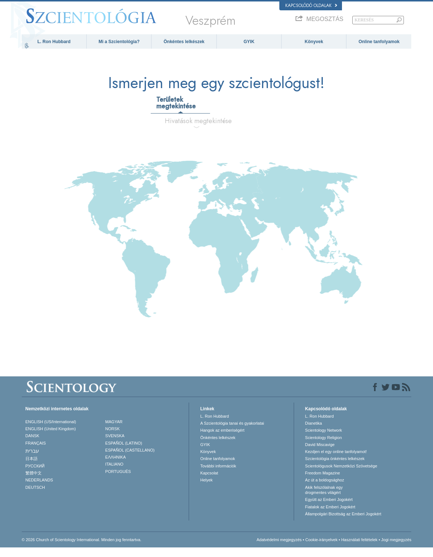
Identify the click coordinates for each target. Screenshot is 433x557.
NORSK (112, 438)
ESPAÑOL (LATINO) (123, 452)
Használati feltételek (359, 549)
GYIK (249, 41)
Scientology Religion (323, 447)
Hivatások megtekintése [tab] (198, 130)
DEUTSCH (35, 497)
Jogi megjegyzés (396, 549)
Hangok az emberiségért (222, 440)
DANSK (32, 445)
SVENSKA (115, 445)
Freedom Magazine (322, 483)
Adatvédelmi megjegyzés (278, 549)
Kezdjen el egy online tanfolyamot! (336, 461)
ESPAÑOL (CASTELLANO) (130, 460)
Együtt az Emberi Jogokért (329, 509)
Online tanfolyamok (379, 41)
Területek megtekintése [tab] (176, 112)
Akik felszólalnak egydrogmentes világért (324, 499)
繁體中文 (33, 483)
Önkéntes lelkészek (184, 41)
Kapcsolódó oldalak (311, 5)
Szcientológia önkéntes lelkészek (334, 468)
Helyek (206, 490)
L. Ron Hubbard (53, 41)
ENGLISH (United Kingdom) (50, 438)
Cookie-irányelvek (321, 549)
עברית (32, 461)
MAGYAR (114, 431)
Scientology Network (323, 440)
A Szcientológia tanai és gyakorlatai (232, 433)
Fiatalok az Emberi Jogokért (330, 516)
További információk (218, 475)
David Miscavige (320, 454)
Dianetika (313, 433)
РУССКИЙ (35, 475)
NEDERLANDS (39, 490)
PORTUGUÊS (118, 481)
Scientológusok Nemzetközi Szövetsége (341, 475)
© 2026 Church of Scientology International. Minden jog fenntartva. (82, 549)
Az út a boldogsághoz (324, 490)
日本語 (31, 468)
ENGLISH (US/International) (50, 431)
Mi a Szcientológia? (118, 41)
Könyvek (314, 41)
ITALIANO (114, 474)
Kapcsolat (209, 483)
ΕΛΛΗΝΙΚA (115, 467)
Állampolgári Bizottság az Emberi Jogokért (343, 524)
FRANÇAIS (35, 452)
